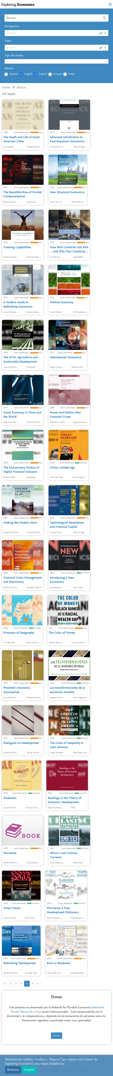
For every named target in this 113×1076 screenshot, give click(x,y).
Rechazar (13, 1069)
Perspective (11, 26)
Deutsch (13, 74)
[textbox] (56, 61)
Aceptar (29, 1069)
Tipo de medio (13, 55)
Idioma (9, 68)
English (28, 74)
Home (6, 87)
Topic (7, 41)
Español (43, 74)
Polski (71, 74)
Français (57, 74)
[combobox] (56, 61)
